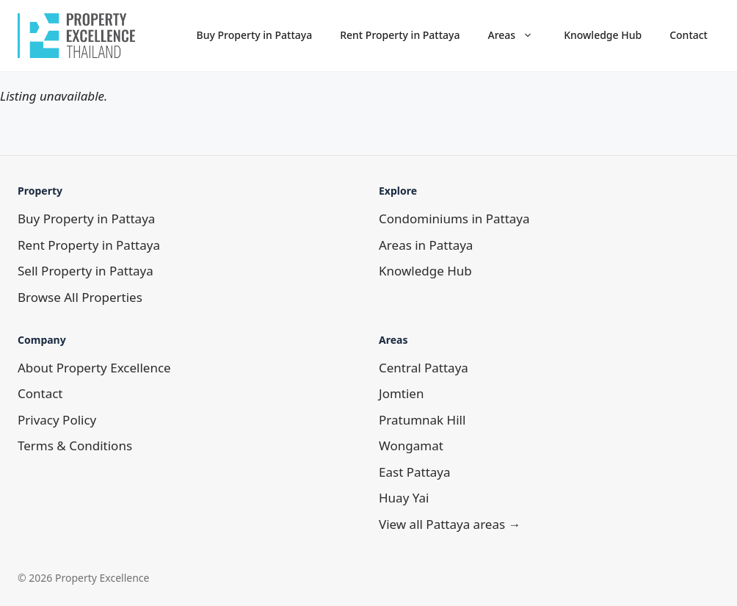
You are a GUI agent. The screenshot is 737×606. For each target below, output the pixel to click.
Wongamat (411, 445)
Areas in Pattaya (426, 245)
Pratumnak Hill (422, 419)
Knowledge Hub (603, 35)
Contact (688, 35)
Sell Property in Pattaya (85, 270)
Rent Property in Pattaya (400, 35)
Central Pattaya (423, 367)
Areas (518, 35)
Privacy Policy (57, 419)
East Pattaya (415, 471)
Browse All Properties (80, 297)
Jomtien (401, 393)
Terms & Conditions (75, 445)
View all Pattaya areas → (450, 524)
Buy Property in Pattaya (255, 35)
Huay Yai (404, 497)
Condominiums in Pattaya (454, 218)
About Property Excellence (94, 367)
